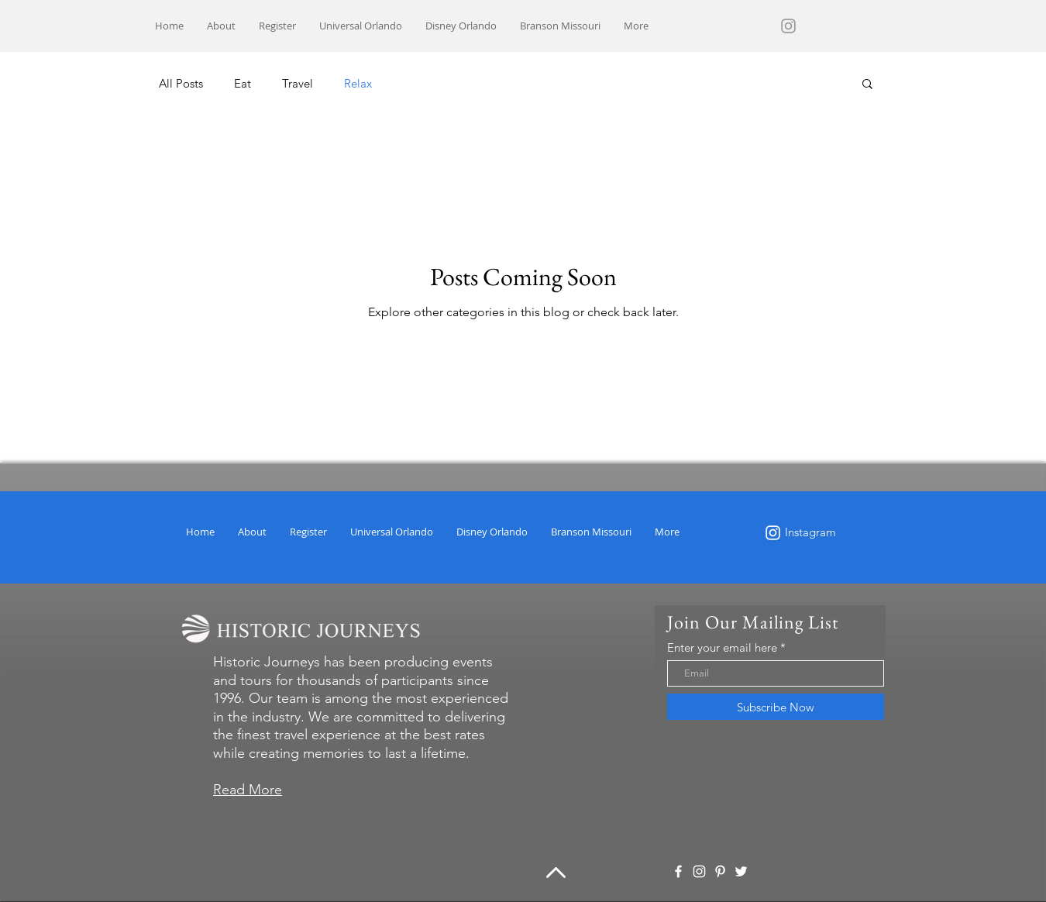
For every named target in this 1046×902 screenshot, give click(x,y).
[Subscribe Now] (775, 707)
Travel (297, 83)
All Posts (181, 83)
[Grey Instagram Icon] (788, 26)
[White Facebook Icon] (678, 871)
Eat (242, 83)
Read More (247, 789)
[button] (867, 85)
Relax (358, 83)
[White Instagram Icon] (773, 532)
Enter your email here (722, 647)
